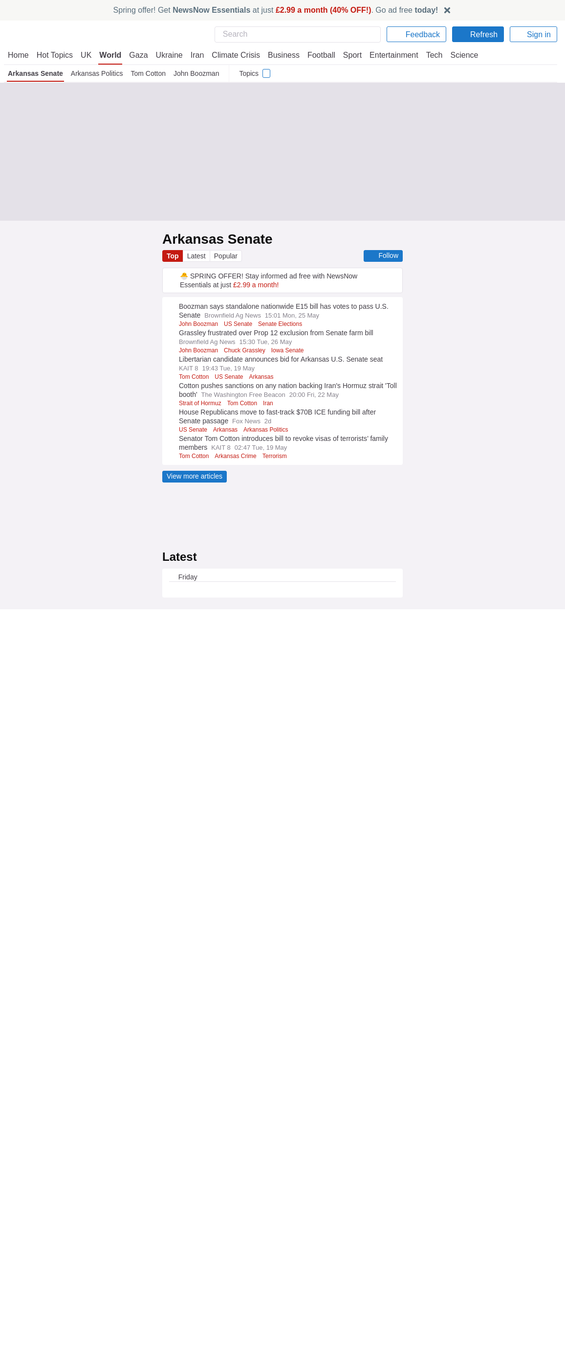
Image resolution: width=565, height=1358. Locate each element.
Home (18, 55)
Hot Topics (54, 55)
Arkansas (263, 376)
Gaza (136, 55)
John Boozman (199, 73)
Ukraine (165, 55)
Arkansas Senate (35, 73)
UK (86, 55)
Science (457, 55)
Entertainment (388, 55)
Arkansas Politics (96, 73)
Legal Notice (221, 1208)
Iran (192, 55)
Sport (347, 55)
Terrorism (278, 456)
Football (316, 55)
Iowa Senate (291, 350)
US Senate (240, 324)
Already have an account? (217, 1172)
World (109, 55)
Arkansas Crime (238, 456)
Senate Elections (283, 324)
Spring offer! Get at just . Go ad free (276, 10)
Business (278, 55)
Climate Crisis (231, 55)
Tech (427, 55)
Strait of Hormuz (201, 403)
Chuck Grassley (247, 350)
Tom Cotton (149, 73)
